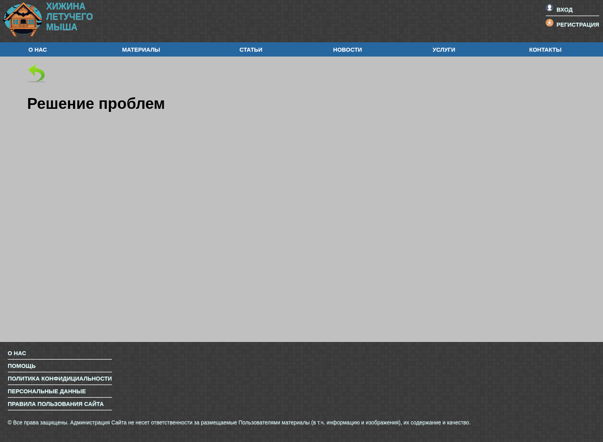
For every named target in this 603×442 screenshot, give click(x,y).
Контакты (545, 49)
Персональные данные (47, 391)
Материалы (141, 49)
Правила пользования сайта (56, 403)
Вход (559, 9)
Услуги (444, 49)
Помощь (22, 365)
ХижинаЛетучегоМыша (69, 16)
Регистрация (572, 24)
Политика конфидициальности (60, 378)
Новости (347, 49)
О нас (37, 49)
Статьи (251, 49)
